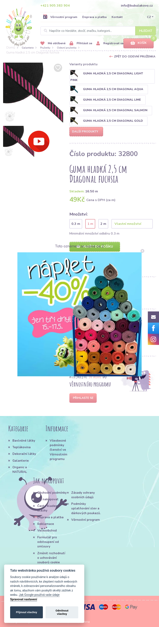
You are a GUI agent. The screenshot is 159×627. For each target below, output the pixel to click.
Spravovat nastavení (23, 599)
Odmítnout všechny (61, 612)
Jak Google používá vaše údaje (39, 595)
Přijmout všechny (26, 612)
